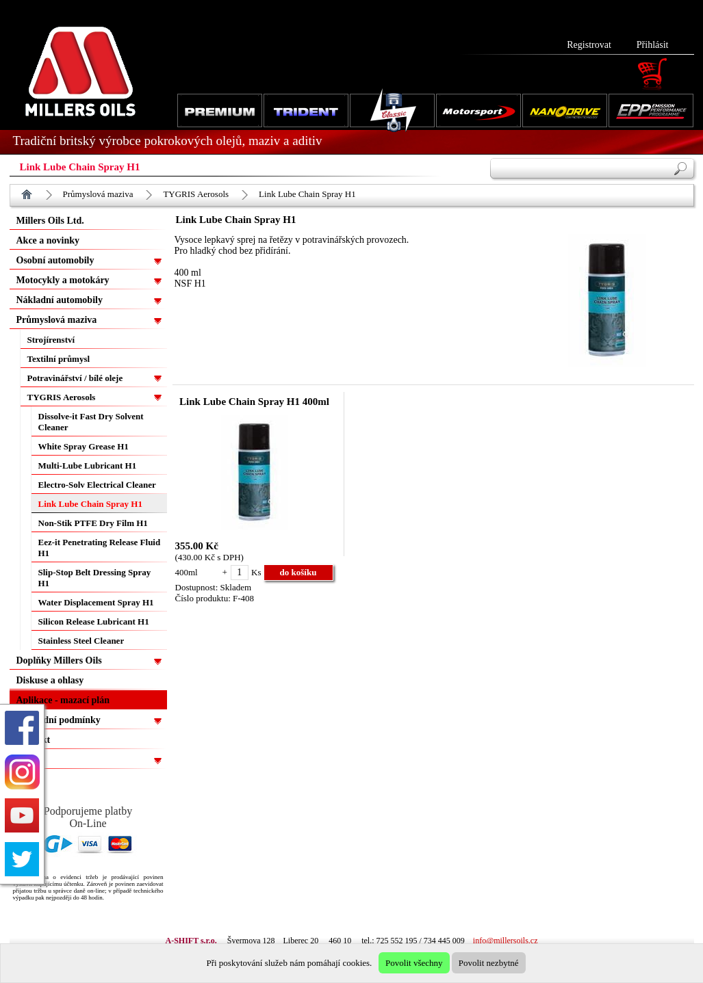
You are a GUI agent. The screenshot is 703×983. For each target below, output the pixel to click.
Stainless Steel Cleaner (81, 640)
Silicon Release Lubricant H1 (93, 621)
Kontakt (33, 740)
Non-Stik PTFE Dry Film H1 (93, 523)
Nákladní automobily (59, 300)
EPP (25, 760)
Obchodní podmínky (58, 720)
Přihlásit (653, 45)
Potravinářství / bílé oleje (75, 378)
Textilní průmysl (58, 359)
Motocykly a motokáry (63, 280)
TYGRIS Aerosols (196, 194)
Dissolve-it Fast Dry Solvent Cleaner (91, 421)
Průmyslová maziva (98, 194)
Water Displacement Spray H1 (96, 602)
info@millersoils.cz (505, 940)
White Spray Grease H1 (83, 446)
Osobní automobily (55, 260)
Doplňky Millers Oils (59, 660)
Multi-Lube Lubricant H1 (87, 465)
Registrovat (589, 45)
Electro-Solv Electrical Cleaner (97, 485)
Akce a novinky (48, 240)
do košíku (298, 572)
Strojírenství (51, 340)
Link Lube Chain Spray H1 (307, 194)
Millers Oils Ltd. (50, 220)
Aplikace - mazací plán (63, 700)
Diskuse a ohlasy (50, 680)
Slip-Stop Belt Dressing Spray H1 (94, 577)
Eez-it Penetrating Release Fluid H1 (99, 547)
